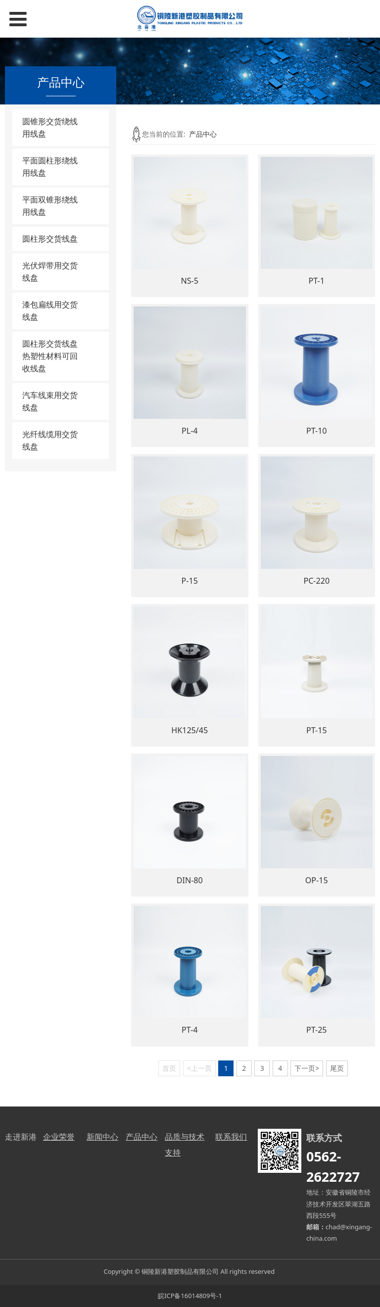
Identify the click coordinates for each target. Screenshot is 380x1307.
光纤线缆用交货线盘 (50, 440)
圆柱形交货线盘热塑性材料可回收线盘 (50, 356)
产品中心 (203, 134)
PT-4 (189, 1029)
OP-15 (316, 880)
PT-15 (316, 730)
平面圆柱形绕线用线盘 (50, 166)
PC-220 (316, 580)
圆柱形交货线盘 (50, 238)
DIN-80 (190, 880)
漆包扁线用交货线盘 (50, 310)
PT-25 (316, 1029)
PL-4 (190, 430)
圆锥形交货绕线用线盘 (50, 127)
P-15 (190, 580)
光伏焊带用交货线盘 (50, 271)
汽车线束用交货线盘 (50, 401)
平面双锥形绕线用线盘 (50, 205)
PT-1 (317, 280)
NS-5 (189, 280)
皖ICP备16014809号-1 (190, 1295)
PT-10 (316, 430)
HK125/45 (189, 730)
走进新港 (21, 1136)
